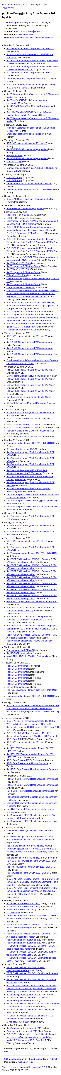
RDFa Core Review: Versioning (21, 909)
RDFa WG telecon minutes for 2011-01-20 (26, 336)
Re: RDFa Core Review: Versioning (23, 903)
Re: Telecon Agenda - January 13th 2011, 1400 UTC (31, 553)
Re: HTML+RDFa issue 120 (19, 215)
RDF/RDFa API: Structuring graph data (25, 208)
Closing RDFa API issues (18, 1022)
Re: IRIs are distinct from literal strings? (25, 846)
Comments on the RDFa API (20, 650)
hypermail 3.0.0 (39, 1067)
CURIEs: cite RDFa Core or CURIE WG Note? (28, 397)
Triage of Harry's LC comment (20, 287)
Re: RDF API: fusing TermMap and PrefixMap (28, 106)
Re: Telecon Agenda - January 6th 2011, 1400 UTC (30, 867)
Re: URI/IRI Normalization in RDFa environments (29, 342)
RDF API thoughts (15, 687)
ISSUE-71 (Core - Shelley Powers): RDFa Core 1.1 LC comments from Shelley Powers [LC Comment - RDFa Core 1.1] (32, 882)
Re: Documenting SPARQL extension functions (28, 821)
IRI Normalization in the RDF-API (22, 449)
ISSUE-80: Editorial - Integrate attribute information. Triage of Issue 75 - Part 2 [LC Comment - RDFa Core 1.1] (32, 242)
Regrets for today (14, 155)
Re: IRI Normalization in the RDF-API (24, 437)
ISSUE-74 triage (14, 177)
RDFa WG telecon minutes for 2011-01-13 (26, 541)
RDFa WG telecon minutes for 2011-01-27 (26, 143)
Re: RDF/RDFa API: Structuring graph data (27, 149)
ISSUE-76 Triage (14, 161)
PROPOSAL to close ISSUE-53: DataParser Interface (32, 973)
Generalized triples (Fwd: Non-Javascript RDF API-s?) (32, 601)
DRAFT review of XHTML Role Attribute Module (29, 183)
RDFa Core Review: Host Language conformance (30, 791)
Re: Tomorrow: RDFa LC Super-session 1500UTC (30, 48)
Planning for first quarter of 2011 (21, 1031)
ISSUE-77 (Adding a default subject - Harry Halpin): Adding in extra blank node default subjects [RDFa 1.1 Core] (32, 305)
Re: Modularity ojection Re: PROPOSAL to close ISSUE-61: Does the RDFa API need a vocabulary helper (30, 839)
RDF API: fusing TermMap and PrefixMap (26, 403)
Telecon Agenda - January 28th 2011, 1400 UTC (29, 189)
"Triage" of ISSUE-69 (16, 275)
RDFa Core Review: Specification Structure (27, 763)
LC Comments (13, 912)
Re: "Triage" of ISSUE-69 (18, 263)
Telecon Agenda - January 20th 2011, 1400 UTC (29, 443)
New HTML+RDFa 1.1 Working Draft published (28, 656)
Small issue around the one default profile (26, 134)
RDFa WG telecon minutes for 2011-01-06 (26, 742)
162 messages (11, 22)
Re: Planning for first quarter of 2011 (23, 940)
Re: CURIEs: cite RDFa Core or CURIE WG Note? (30, 370)
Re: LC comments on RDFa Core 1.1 (24, 418)
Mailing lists (21, 5)
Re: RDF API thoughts (17, 653)
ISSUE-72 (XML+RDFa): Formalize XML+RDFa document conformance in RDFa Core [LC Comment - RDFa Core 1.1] (32, 736)
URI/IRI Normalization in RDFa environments (27, 376)
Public (32, 5)
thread (16, 31)
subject (37, 31)
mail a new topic (25, 34)
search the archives (44, 38)
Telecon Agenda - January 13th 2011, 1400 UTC (29, 696)
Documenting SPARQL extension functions (26, 831)
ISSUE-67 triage (14, 180)
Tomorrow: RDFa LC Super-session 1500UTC (28, 79)
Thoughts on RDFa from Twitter (21, 330)
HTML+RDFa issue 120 (17, 218)
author (24, 31)
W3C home (7, 5)
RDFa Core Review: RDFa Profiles (23, 760)
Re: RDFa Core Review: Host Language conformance (32, 769)
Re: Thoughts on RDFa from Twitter (23, 266)
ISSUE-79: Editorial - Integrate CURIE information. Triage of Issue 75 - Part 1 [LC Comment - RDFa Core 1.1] (32, 251)
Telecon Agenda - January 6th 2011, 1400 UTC (29, 873)
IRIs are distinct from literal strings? (23, 858)
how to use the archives (21, 38)
